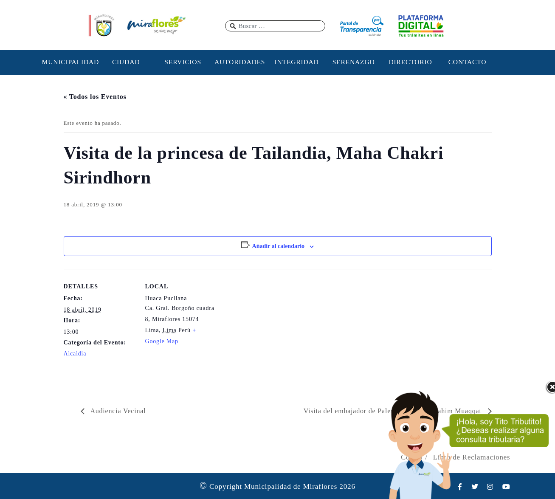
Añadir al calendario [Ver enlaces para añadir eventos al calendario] (278, 246)
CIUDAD (126, 61)
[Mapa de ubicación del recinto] (271, 328)
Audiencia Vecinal (117, 410)
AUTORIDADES (239, 61)
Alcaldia (75, 353)
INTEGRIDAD (297, 61)
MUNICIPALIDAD (69, 61)
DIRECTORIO (410, 61)
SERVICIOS (182, 61)
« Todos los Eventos (95, 96)
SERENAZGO (353, 61)
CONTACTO (467, 61)
